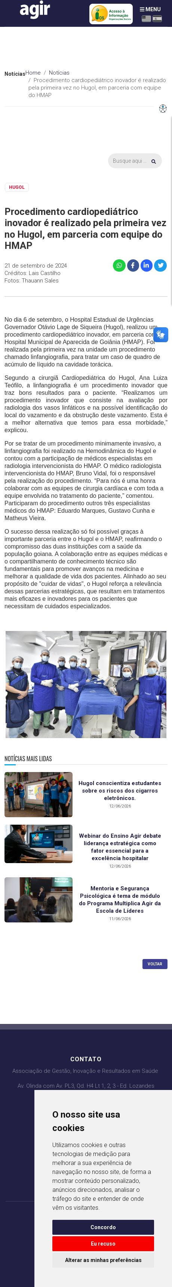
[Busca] (135, 160)
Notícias (59, 72)
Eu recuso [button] (103, 1244)
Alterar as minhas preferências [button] (103, 1260)
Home (33, 72)
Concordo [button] (103, 1227)
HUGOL (17, 187)
